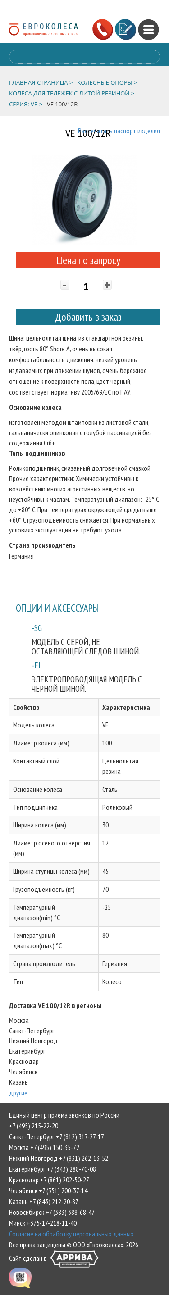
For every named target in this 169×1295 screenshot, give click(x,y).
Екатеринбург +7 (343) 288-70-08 (52, 1168)
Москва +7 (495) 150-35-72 (44, 1147)
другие (18, 1092)
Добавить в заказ (88, 317)
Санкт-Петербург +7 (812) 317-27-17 (56, 1136)
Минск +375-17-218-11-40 (43, 1222)
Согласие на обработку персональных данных (71, 1233)
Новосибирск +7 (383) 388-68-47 (52, 1212)
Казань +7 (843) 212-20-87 (43, 1201)
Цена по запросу (88, 260)
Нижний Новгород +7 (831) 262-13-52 (58, 1158)
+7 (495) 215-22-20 (33, 1125)
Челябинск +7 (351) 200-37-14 (48, 1190)
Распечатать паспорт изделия (119, 130)
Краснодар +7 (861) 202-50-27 (49, 1179)
